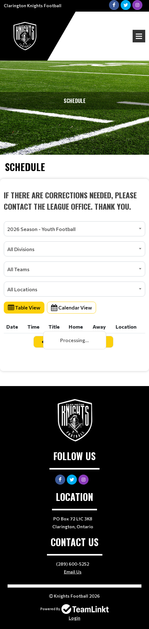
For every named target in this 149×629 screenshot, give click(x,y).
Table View (24, 307)
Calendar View (71, 307)
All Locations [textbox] (22, 289)
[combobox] (74, 228)
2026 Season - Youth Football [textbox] (41, 229)
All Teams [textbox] (18, 269)
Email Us (73, 571)
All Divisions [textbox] (20, 249)
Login (74, 618)
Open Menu (139, 36)
